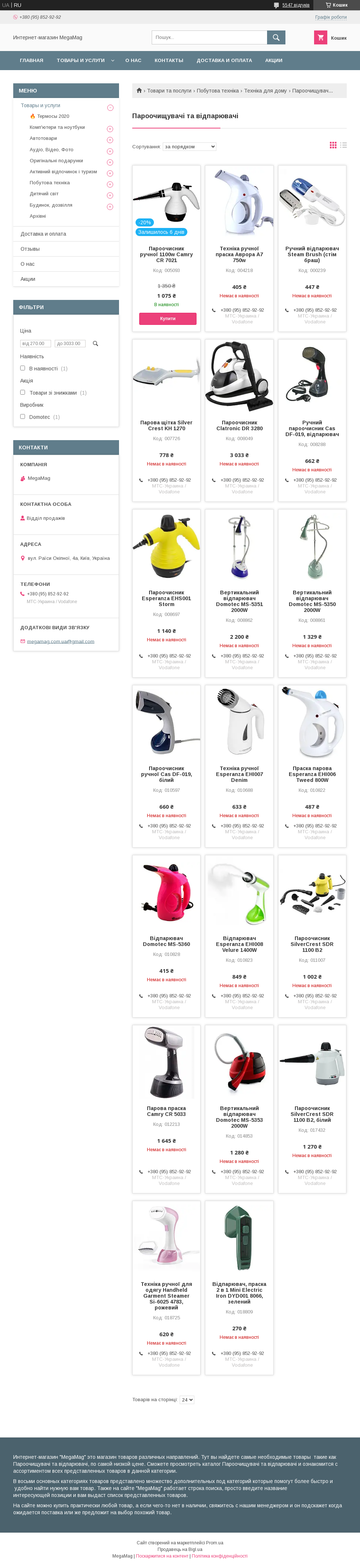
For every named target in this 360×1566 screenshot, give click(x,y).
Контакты (169, 60)
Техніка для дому (265, 91)
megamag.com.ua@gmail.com (60, 641)
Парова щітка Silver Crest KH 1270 (166, 425)
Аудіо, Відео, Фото (51, 149)
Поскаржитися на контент (162, 1556)
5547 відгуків (296, 5)
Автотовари (43, 138)
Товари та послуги (169, 91)
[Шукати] (276, 37)
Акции (273, 60)
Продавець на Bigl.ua (180, 1549)
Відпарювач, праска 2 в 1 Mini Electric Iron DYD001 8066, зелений (239, 1293)
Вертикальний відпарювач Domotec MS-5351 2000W (239, 601)
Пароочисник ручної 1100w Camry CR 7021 (166, 254)
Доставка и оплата (224, 60)
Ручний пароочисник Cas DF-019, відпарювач (312, 428)
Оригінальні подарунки (56, 160)
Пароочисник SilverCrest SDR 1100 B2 (312, 944)
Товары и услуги (81, 60)
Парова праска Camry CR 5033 (166, 1111)
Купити (168, 318)
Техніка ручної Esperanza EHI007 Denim (239, 774)
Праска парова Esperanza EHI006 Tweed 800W (312, 774)
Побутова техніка (218, 91)
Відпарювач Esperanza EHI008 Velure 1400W (239, 944)
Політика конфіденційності (220, 1556)
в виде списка (343, 147)
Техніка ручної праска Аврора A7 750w (239, 254)
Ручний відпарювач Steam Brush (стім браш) (312, 254)
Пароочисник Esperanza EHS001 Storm (166, 598)
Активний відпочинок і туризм (63, 171)
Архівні (38, 216)
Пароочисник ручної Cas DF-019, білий (166, 774)
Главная (31, 60)
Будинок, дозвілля (51, 205)
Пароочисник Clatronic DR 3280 (239, 425)
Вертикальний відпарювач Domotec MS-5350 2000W (312, 601)
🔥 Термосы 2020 (49, 116)
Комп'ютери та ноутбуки (57, 127)
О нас (133, 60)
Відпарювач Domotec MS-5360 (166, 941)
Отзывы (30, 249)
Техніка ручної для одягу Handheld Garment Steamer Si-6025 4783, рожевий (166, 1296)
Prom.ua (214, 1542)
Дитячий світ (44, 193)
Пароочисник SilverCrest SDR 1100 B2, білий (312, 1114)
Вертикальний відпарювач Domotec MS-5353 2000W (239, 1117)
